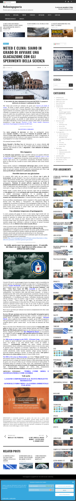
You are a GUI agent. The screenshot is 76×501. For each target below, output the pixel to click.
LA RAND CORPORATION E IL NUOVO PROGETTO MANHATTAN (26, 380)
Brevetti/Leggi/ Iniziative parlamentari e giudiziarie (62, 223)
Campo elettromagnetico (62, 157)
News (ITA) (58, 101)
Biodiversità (62, 150)
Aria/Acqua (61, 124)
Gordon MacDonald (14, 285)
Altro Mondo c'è (60, 159)
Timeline (58, 106)
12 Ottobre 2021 (8, 67)
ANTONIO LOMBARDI (27, 129)
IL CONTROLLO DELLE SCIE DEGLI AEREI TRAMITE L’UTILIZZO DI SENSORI (9, 458)
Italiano (7, 2)
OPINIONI (58, 97)
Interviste (58, 105)
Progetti (5, 43)
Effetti (57, 148)
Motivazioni (59, 121)
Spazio (60, 146)
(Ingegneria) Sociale (63, 130)
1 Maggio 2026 (6, 462)
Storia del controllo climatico (66, 108)
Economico (61, 128)
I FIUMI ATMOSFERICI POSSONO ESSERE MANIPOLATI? (40, 457)
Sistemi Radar (62, 134)
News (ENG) (59, 103)
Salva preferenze (64, 494)
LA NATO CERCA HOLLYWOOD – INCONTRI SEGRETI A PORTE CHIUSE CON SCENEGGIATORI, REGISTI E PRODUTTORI (13, 26)
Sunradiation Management (65, 139)
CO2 (60, 142)
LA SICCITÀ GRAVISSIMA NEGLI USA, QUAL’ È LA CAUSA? (60, 24)
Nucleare (61, 144)
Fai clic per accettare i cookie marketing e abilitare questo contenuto (26, 400)
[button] (73, 482)
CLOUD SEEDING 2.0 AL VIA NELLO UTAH (38, 24)
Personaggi (61, 118)
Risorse (61, 126)
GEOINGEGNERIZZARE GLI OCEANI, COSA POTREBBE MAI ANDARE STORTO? (26, 457)
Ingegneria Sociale (60, 99)
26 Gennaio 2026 (38, 461)
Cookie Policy (50, 476)
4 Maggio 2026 (6, 30)
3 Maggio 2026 (54, 27)
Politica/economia (63, 152)
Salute (60, 154)
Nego (64, 490)
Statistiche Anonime (64, 486)
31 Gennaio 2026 (22, 461)
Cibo (60, 122)
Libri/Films (58, 156)
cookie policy (12, 498)
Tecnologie (58, 132)
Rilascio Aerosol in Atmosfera (60, 247)
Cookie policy (5, 498)
